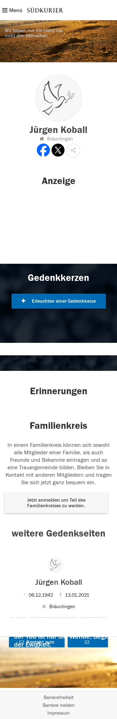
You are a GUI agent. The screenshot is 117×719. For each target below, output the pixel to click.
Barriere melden (59, 705)
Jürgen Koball (58, 582)
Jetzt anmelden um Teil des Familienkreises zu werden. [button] (56, 503)
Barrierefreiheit (59, 697)
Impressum (58, 713)
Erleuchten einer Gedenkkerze (59, 301)
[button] (73, 151)
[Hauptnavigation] (58, 10)
